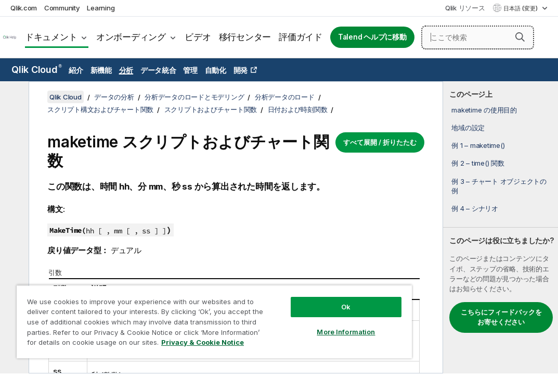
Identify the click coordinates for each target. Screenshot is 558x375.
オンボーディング (131, 37)
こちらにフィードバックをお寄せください (501, 317)
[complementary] (500, 227)
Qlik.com (23, 8)
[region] (178, 312)
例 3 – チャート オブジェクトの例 (499, 186)
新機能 (101, 70)
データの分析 (114, 97)
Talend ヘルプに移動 (372, 37)
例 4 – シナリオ (474, 208)
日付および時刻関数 (298, 109)
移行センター (245, 37)
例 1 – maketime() (477, 145)
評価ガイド (300, 37)
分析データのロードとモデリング (194, 97)
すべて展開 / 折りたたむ (380, 142)
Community (62, 8)
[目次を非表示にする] (13, 97)
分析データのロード (285, 97)
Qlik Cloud (36, 69)
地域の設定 (468, 127)
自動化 (215, 70)
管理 (190, 70)
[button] (520, 37)
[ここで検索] (477, 37)
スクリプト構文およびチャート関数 (100, 109)
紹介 (76, 70)
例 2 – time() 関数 (477, 163)
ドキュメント (51, 37)
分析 (126, 70)
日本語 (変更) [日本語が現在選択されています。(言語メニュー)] (521, 8)
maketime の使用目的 (484, 110)
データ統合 (158, 70)
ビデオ (198, 37)
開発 (240, 70)
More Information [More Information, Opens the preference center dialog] (285, 313)
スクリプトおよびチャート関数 (210, 109)
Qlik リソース (465, 8)
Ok (285, 288)
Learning (100, 8)
